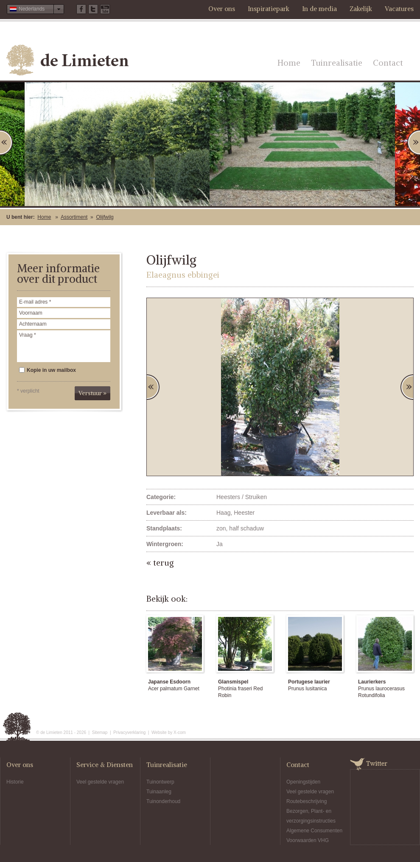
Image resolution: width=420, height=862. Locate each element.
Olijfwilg (104, 217)
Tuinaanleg (158, 792)
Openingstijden (303, 782)
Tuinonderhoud (163, 801)
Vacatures (399, 9)
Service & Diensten (104, 765)
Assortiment (74, 217)
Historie (15, 782)
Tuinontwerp (160, 782)
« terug (160, 563)
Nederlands (27, 9)
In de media (319, 9)
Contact (388, 62)
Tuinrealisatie (336, 62)
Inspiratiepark (268, 9)
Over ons (221, 9)
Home (288, 62)
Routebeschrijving (306, 801)
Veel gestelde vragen (100, 782)
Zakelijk (361, 9)
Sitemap (100, 732)
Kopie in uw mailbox (47, 370)
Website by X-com (168, 732)
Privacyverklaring (129, 732)
